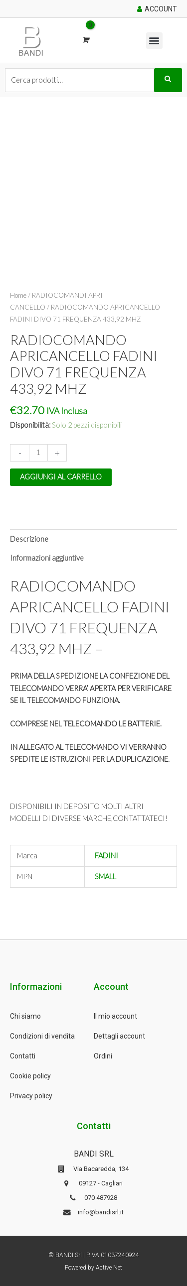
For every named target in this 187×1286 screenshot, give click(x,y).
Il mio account (115, 1016)
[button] (154, 40)
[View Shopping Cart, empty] (85, 40)
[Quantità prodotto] (38, 453)
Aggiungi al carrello (61, 476)
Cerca (168, 80)
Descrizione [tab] (29, 539)
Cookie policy (30, 1076)
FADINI (106, 855)
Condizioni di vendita (42, 1036)
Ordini (103, 1056)
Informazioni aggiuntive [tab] (47, 558)
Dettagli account (119, 1036)
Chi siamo (25, 1016)
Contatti (22, 1056)
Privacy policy (31, 1096)
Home (18, 295)
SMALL (105, 876)
